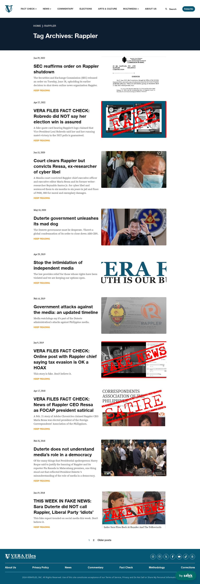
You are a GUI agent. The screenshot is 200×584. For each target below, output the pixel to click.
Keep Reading (42, 90)
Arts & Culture (107, 9)
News (46, 9)
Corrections (188, 568)
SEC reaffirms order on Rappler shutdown (66, 69)
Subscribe (188, 8)
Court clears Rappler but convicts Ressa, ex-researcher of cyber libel (65, 166)
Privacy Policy (40, 568)
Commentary (65, 9)
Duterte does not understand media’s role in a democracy (64, 452)
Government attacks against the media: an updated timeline (66, 309)
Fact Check (28, 9)
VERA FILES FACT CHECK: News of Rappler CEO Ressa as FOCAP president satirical (63, 405)
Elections (86, 9)
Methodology (157, 568)
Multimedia (130, 9)
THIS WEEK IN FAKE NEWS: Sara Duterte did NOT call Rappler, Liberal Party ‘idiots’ (64, 507)
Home (37, 26)
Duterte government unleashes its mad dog (66, 221)
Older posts (104, 540)
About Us (150, 9)
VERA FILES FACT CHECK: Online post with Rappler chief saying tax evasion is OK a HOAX (65, 359)
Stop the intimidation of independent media (58, 265)
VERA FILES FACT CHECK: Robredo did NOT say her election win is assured (62, 116)
